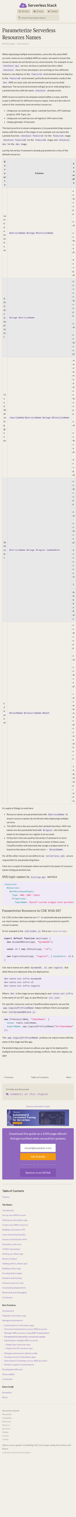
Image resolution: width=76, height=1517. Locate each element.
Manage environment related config (20, 1346)
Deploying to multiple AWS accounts (21, 1333)
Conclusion (7, 1290)
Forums (38, 11)
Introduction (8, 1203)
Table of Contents (40, 1070)
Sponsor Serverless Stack (38, 1099)
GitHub (5, 1425)
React (5, 1390)
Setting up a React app (12, 1246)
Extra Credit (8, 1379)
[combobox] (38, 17)
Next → (70, 1070)
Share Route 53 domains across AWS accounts (25, 1353)
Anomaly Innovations (21, 1445)
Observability (8, 1367)
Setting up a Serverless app (15, 1212)
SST (39, 912)
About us (6, 1418)
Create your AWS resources (15, 1217)
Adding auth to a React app (14, 1256)
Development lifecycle (12, 1362)
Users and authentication (14, 1227)
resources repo (59, 926)
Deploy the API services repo (19, 1341)
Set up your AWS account (14, 1208)
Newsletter (7, 1407)
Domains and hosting (12, 1271)
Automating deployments (14, 1280)
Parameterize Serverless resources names (24, 1329)
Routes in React (9, 1251)
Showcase (6, 1414)
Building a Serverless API (13, 1222)
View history (23, 43)
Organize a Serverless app (14, 1308)
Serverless (7, 1385)
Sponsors (6, 1421)
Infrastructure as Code (13, 1275)
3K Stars (24, 11)
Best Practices (9, 1298)
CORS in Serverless (11, 1242)
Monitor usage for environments (19, 1357)
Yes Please (38, 1149)
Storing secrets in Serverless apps (20, 1349)
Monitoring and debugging (14, 1285)
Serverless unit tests (12, 1237)
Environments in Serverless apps (19, 1318)
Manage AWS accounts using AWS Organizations (27, 1325)
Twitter (52, 11)
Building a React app (11, 1261)
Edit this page (8, 43)
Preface (5, 1189)
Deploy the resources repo (18, 1337)
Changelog (6, 1411)
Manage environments (12, 1313)
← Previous (7, 1070)
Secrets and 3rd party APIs (14, 1232)
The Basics (7, 1197)
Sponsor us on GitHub (38, 1165)
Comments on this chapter (27, 1087)
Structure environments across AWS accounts (25, 1322)
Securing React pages (12, 1266)
